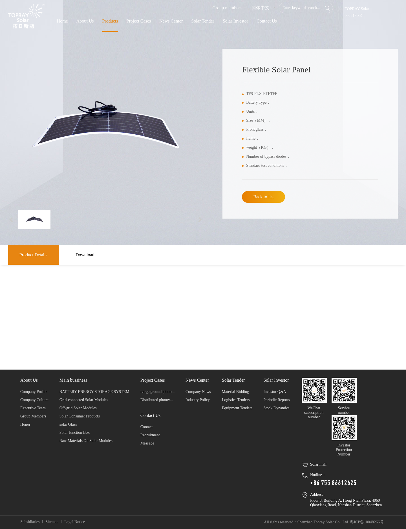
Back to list (263, 196)
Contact (146, 427)
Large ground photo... (157, 392)
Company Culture (34, 400)
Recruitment (150, 435)
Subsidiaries (29, 522)
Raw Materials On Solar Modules (85, 441)
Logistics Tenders (236, 400)
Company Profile (33, 392)
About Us (85, 21)
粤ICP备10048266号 (367, 522)
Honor (25, 424)
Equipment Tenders (237, 408)
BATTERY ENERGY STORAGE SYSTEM (94, 392)
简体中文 (260, 7)
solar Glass (68, 424)
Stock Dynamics (276, 408)
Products (110, 21)
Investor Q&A (274, 392)
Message (147, 443)
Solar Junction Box (74, 432)
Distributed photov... (156, 400)
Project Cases (139, 21)
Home (62, 21)
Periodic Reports (276, 400)
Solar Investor (235, 21)
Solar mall (318, 464)
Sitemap (51, 522)
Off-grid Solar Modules (78, 408)
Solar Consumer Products (79, 416)
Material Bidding (235, 392)
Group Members (33, 416)
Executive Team (33, 408)
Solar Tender (202, 21)
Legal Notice (74, 522)
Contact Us (267, 21)
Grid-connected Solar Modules (83, 400)
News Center (171, 21)
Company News (198, 392)
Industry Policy (198, 400)
